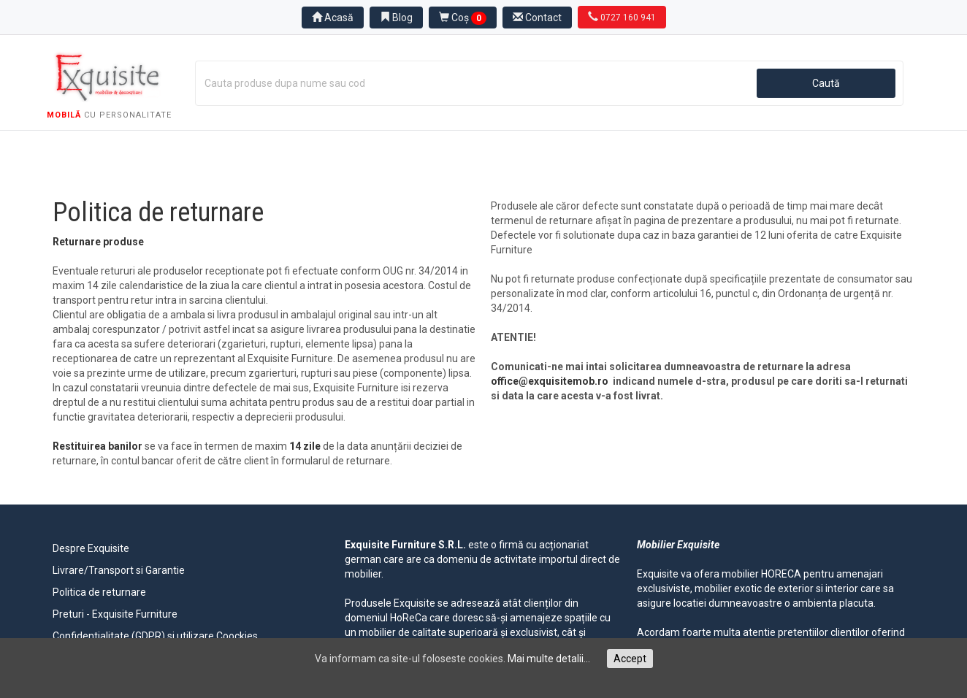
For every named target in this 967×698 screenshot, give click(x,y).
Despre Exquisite (91, 548)
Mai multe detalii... (549, 658)
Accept (630, 658)
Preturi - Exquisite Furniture (115, 614)
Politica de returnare (99, 592)
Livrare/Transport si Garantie (119, 570)
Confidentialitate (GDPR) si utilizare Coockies (155, 636)
